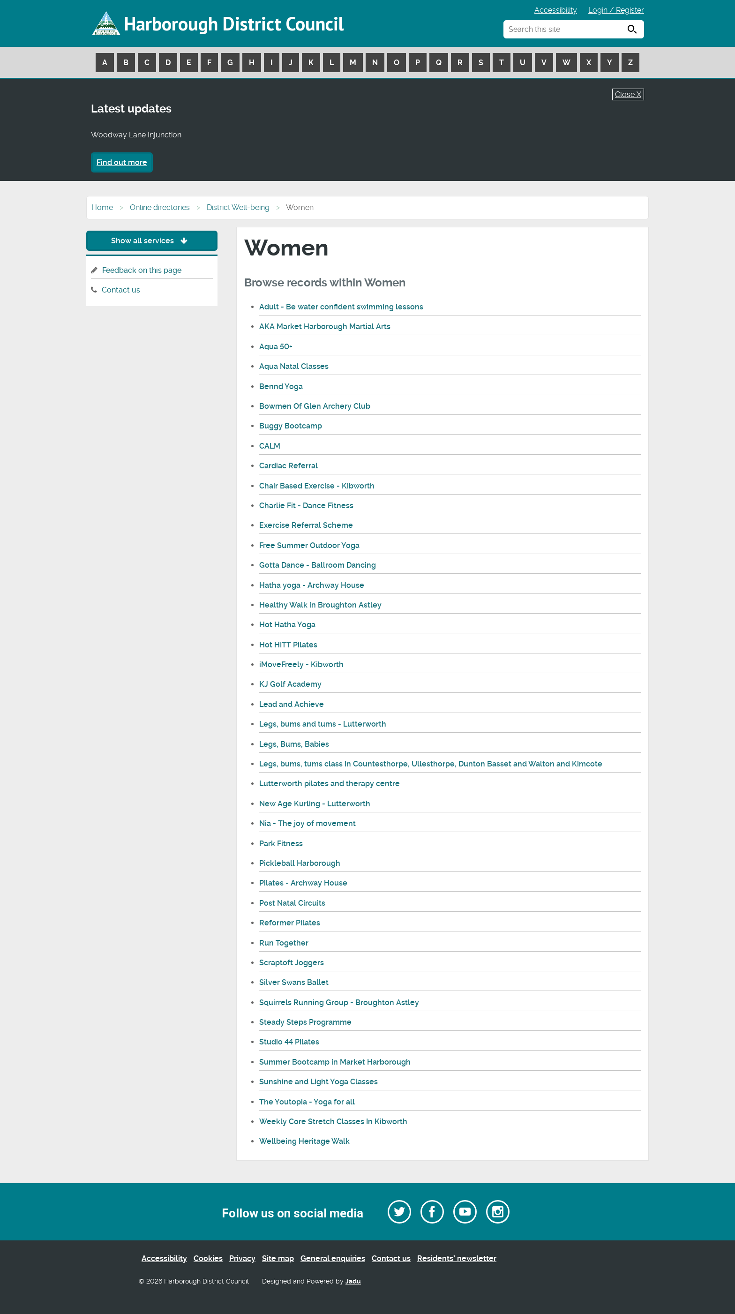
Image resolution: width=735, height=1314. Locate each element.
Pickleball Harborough (299, 863)
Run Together (283, 943)
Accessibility (555, 10)
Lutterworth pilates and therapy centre (329, 783)
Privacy (242, 1258)
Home (102, 207)
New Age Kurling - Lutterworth (314, 803)
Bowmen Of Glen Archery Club (314, 406)
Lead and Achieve (291, 704)
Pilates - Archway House (303, 883)
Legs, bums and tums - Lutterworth (322, 724)
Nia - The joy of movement (307, 823)
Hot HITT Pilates (288, 644)
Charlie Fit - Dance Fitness (306, 505)
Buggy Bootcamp (290, 425)
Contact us (121, 289)
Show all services (151, 240)
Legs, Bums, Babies (294, 744)
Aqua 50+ (275, 346)
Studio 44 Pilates (289, 1041)
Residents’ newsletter (456, 1258)
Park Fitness (281, 843)
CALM (269, 446)
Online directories (160, 207)
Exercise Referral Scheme (306, 525)
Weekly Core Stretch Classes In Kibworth (333, 1121)
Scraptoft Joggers (291, 962)
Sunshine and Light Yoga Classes (318, 1081)
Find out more (122, 162)
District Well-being (238, 207)
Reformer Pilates (289, 922)
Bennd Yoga (281, 386)
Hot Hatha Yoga (287, 624)
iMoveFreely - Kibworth (301, 664)
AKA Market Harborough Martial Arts (324, 326)
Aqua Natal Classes (294, 366)
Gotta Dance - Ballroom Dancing (317, 565)
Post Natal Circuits (292, 903)
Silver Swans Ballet (294, 982)
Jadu (353, 1281)
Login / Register (616, 10)
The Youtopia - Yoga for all (307, 1101)
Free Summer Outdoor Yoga (309, 545)
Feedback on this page (141, 270)
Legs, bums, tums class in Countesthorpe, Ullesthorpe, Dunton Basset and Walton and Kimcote (430, 763)
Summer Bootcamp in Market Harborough (335, 1062)
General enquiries (332, 1258)
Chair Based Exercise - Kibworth (317, 485)
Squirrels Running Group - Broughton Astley (339, 1002)
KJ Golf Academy (290, 684)
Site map (278, 1258)
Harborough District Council (234, 23)
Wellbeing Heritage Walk (304, 1141)
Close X (628, 94)
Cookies (208, 1258)
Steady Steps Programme (305, 1022)
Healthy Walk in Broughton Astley (320, 605)
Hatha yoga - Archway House (311, 585)
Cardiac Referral (288, 465)
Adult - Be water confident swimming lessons (341, 306)
